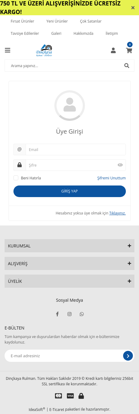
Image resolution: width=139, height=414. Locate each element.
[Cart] (128, 50)
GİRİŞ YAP (69, 191)
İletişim (112, 33)
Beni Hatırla (31, 178)
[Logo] (44, 50)
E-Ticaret (56, 409)
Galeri (56, 33)
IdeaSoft (37, 409)
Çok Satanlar (90, 21)
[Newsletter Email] (69, 356)
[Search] (69, 65)
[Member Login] (113, 50)
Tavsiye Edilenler (25, 33)
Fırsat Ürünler (22, 21)
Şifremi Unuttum (111, 178)
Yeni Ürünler (57, 21)
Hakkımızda (83, 33)
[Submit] (128, 356)
